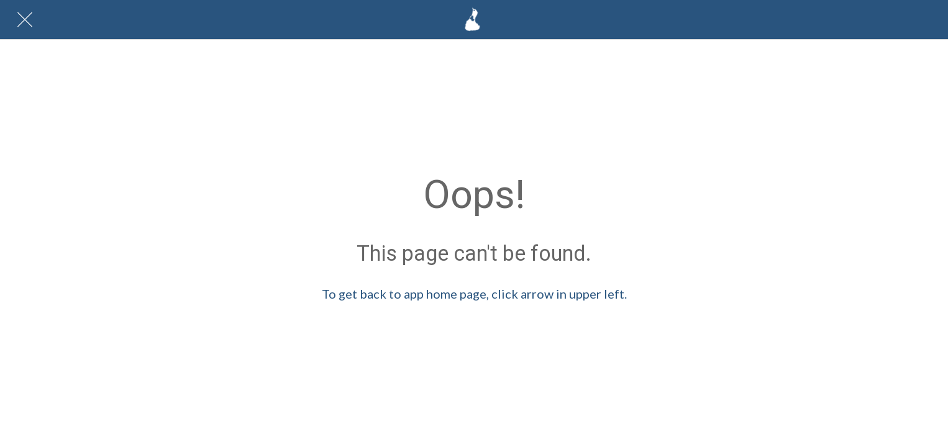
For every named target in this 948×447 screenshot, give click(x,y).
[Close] (24, 19)
